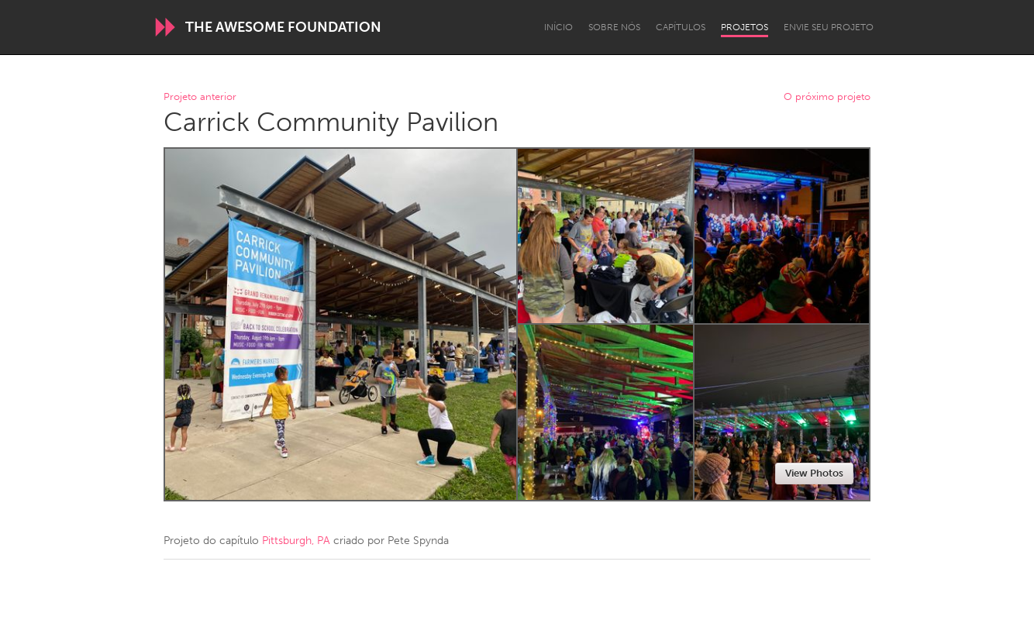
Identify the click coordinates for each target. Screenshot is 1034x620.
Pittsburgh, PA (296, 540)
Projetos (744, 27)
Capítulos (680, 27)
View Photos (814, 473)
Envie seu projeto (829, 27)
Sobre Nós (614, 27)
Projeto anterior (200, 97)
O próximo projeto (827, 97)
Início (558, 27)
